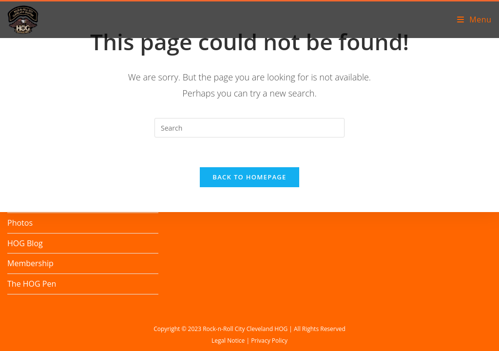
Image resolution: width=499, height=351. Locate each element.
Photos (20, 222)
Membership (30, 263)
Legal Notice (228, 340)
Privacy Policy (269, 340)
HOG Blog (25, 243)
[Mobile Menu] (474, 19)
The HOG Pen (31, 283)
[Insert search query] (249, 127)
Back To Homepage (249, 177)
